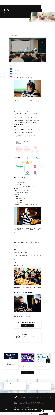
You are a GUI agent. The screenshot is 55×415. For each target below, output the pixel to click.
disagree (41, 413)
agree (45, 413)
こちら (22, 107)
